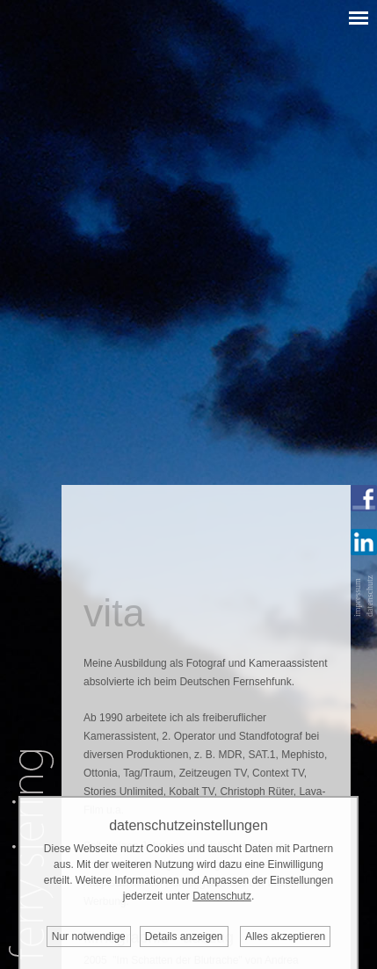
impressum (357, 597)
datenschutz (369, 595)
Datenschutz (221, 896)
